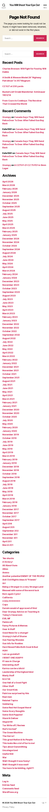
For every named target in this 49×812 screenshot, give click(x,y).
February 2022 (9, 360)
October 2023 (9, 288)
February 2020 (10, 427)
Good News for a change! (15, 633)
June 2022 (7, 345)
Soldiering (7, 704)
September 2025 (11, 206)
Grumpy (6, 117)
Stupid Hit (7, 722)
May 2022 (7, 349)
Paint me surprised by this (15, 693)
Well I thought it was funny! (16, 761)
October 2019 (9, 438)
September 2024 (11, 249)
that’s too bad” (9, 729)
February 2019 (9, 459)
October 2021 (9, 374)
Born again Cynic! (11, 594)
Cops (5, 604)
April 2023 (7, 310)
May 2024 (7, 263)
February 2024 (10, 274)
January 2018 (9, 506)
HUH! (5, 650)
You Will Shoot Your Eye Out (24, 5)
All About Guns (9, 565)
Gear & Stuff (8, 629)
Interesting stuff (10, 665)
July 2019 (7, 441)
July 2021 (7, 384)
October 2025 (9, 203)
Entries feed (8, 785)
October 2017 (9, 516)
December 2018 (10, 466)
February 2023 (10, 317)
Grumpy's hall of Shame (14, 636)
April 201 (7, 541)
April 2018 (7, 495)
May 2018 (7, 491)
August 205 (8, 527)
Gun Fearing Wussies (13, 640)
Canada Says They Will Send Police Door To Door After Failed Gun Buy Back (23, 120)
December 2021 (10, 367)
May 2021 (7, 392)
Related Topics (10, 700)
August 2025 (9, 210)
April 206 (7, 523)
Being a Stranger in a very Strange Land (22, 587)
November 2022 (10, 327)
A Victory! (7, 562)
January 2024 (9, 278)
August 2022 (9, 338)
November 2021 (10, 370)
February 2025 (10, 231)
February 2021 (9, 402)
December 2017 (10, 509)
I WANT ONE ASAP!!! (12, 657)
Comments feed (10, 788)
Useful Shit (7, 754)
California (7, 597)
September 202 (10, 530)
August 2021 (8, 381)
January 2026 (9, 192)
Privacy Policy (8, 807)
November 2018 (10, 470)
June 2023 (7, 303)
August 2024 (9, 253)
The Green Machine (12, 732)
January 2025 (9, 235)
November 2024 (10, 242)
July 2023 (7, 299)
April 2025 (7, 224)
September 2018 (11, 477)
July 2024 (7, 256)
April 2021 (7, 395)
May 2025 (7, 221)
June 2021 (7, 388)
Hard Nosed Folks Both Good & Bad (20, 647)
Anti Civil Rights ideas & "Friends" (19, 579)
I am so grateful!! (11, 654)
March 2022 (8, 356)
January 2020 (9, 431)
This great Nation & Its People (17, 739)
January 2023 (9, 320)
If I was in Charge (11, 661)
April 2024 (7, 267)
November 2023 (10, 285)
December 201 (9, 534)
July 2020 (7, 420)
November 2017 (10, 513)
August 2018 (8, 481)
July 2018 (7, 484)
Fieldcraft (7, 622)
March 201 (7, 545)
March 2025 (8, 228)
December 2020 (10, 409)
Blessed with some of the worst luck (20, 590)
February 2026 (10, 189)
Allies (5, 569)
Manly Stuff (8, 675)
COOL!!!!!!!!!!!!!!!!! (11, 601)
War (4, 757)
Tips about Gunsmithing (14, 747)
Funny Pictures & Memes (14, 625)
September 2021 (11, 377)
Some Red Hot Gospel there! (16, 707)
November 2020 (10, 413)
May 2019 (7, 449)
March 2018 (8, 498)
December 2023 (10, 281)
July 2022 (7, 342)
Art (4, 583)
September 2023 (11, 292)
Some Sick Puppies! (12, 714)
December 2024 (10, 238)
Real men (7, 697)
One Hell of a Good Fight (14, 682)
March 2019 (8, 456)
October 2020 (9, 416)
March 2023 (8, 313)
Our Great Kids (10, 690)
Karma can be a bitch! (13, 668)
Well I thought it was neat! (15, 764)
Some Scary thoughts (13, 711)
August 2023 (9, 295)
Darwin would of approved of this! (19, 608)
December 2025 (10, 196)
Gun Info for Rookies (12, 643)
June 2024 (7, 260)
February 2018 (9, 502)
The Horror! (8, 736)
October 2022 (9, 331)
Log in (5, 781)
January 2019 (9, 463)
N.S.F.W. (6, 679)
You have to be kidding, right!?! (18, 768)
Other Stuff (8, 686)
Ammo (5, 572)
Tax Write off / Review (13, 725)
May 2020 (7, 424)
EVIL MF (6, 618)
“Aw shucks (8, 558)
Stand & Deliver (10, 718)
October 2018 (9, 473)
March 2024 (8, 270)
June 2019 (7, 445)
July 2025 (7, 213)
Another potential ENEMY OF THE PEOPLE (23, 576)
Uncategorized (10, 750)
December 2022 (10, 324)
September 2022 (11, 335)
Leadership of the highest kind (17, 672)
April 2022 (7, 352)
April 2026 (7, 181)
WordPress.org (10, 792)
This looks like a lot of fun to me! (18, 743)
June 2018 (7, 488)
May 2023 (7, 306)
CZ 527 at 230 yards (12, 86)
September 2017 (11, 520)
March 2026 (8, 185)
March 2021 (8, 399)
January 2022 (9, 363)
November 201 (9, 538)
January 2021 (9, 406)
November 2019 (10, 434)
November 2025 (10, 199)
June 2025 (7, 217)
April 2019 (7, 452)
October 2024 (9, 246)
